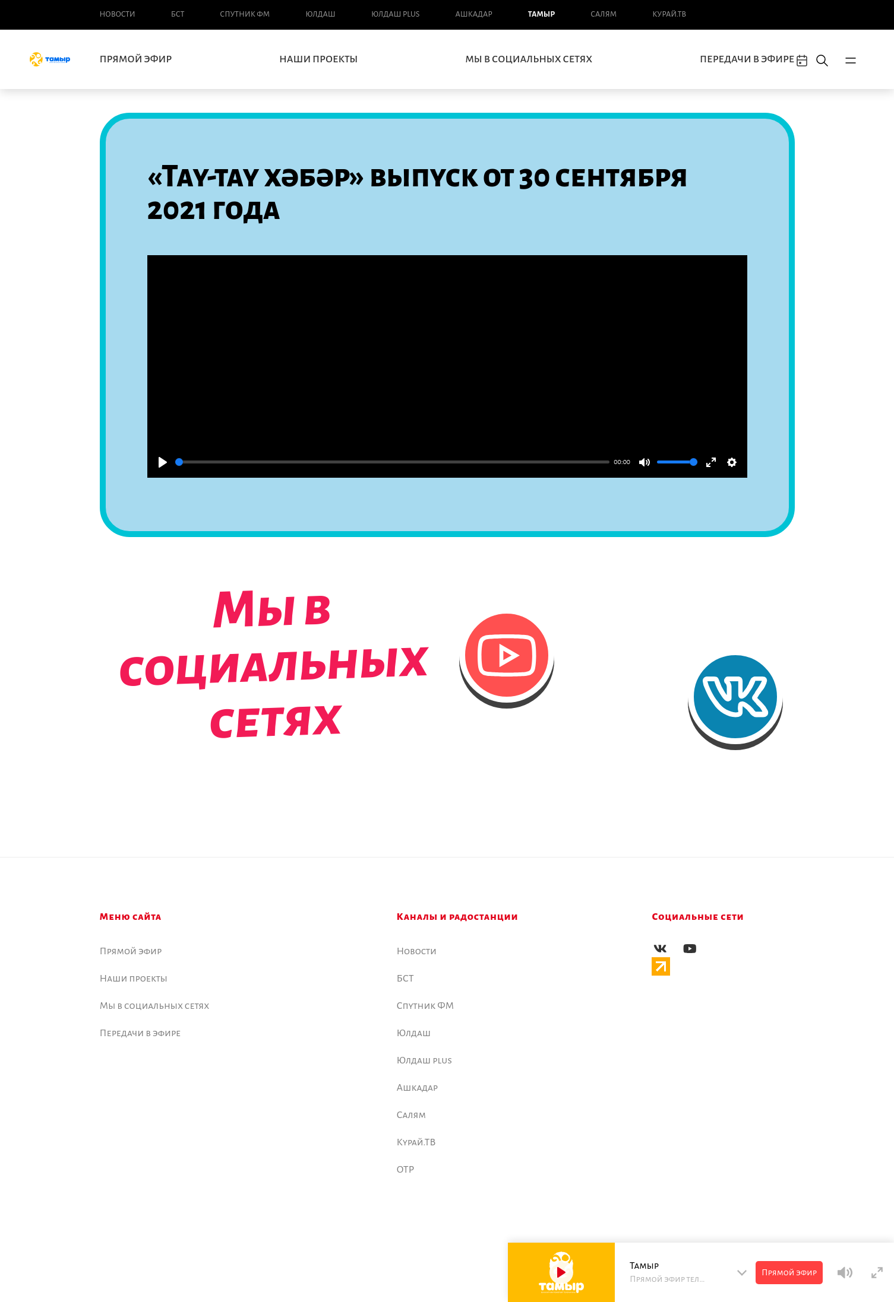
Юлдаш (320, 14)
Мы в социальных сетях (528, 59)
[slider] (392, 462)
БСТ (177, 14)
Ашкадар (473, 14)
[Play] (162, 462)
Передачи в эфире (747, 59)
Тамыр (541, 14)
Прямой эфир (136, 59)
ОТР (406, 1169)
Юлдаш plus (395, 14)
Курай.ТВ (669, 14)
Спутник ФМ (245, 14)
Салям (603, 14)
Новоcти (117, 14)
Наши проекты (318, 59)
